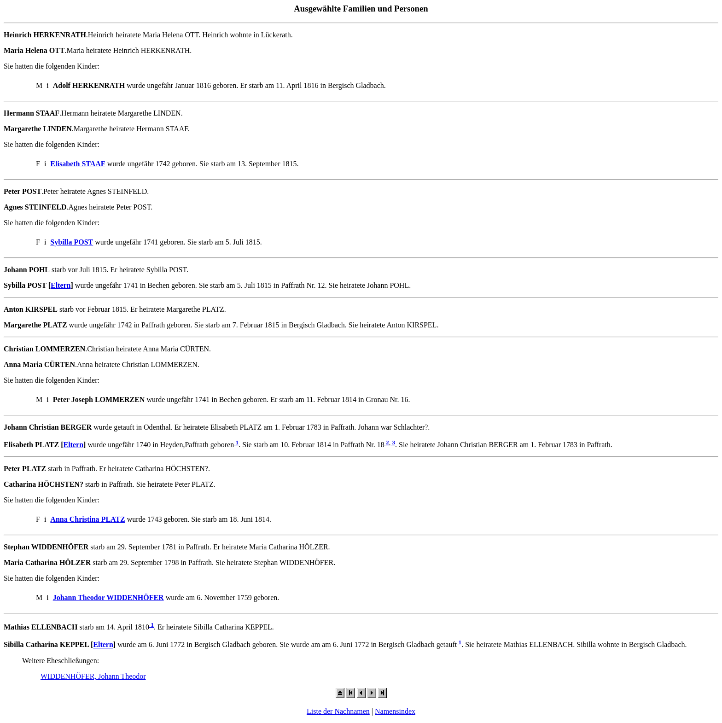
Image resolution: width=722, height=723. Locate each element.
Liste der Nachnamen (338, 711)
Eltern (61, 285)
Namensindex (395, 711)
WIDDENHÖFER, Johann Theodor (93, 676)
